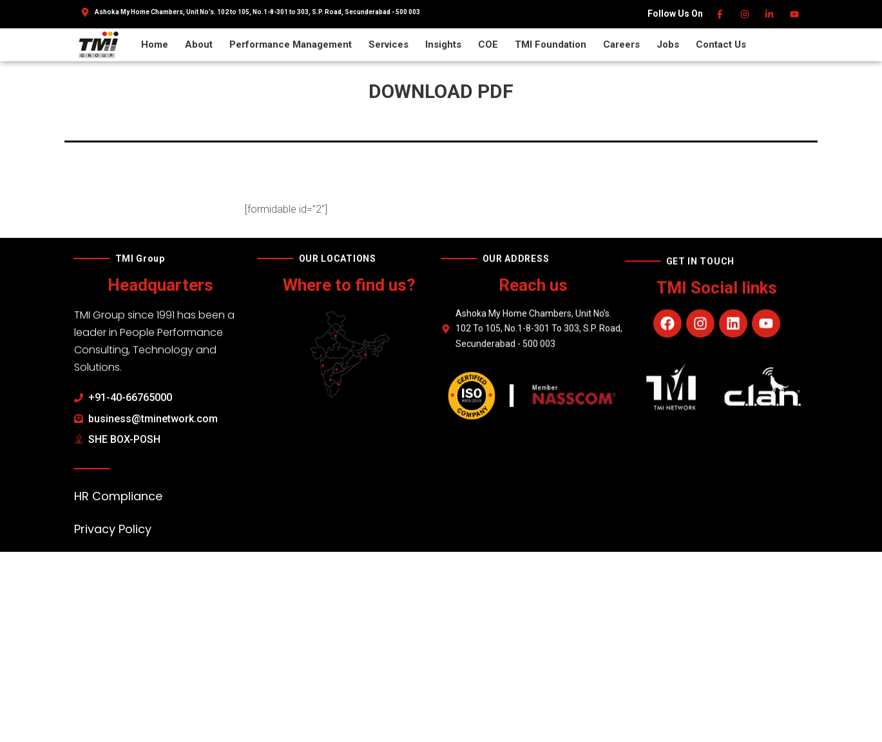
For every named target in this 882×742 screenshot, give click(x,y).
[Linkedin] (770, 14)
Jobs (668, 44)
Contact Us (721, 44)
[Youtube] (794, 14)
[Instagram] (745, 14)
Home (154, 44)
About (199, 44)
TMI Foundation (550, 44)
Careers (621, 44)
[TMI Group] (98, 44)
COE (488, 44)
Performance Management (290, 44)
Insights (443, 44)
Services (388, 44)
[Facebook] (720, 14)
